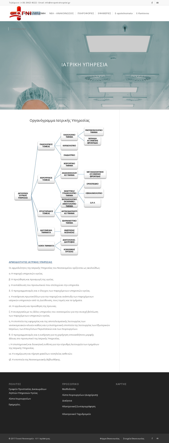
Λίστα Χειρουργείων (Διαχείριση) (80, 394)
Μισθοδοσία (68, 389)
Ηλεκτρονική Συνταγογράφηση (78, 406)
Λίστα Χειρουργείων (20, 398)
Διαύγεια (67, 400)
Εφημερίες (14, 404)
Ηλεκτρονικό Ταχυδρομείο (76, 414)
